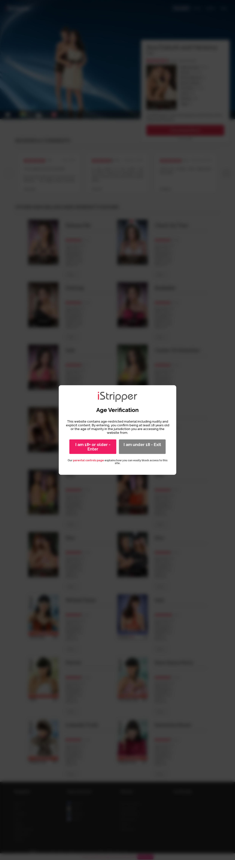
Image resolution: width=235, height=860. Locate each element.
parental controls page (88, 460)
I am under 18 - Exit (142, 444)
